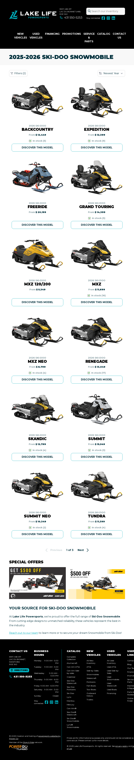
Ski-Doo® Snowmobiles (73, 719)
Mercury (70, 704)
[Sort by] (111, 73)
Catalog (103, 33)
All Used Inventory (111, 661)
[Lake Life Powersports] (32, 15)
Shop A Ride (28, 742)
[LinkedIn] (113, 18)
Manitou (70, 701)
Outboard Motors (91, 694)
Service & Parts (89, 37)
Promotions (71, 33)
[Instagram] (108, 18)
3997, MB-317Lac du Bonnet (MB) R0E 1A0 (70, 11)
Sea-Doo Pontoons (71, 688)
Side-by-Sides (93, 670)
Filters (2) (18, 73)
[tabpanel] (46, 678)
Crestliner (71, 677)
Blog (129, 664)
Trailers (90, 699)
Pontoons (91, 682)
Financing (52, 33)
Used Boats (112, 689)
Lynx (69, 697)
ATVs (89, 667)
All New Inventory (91, 661)
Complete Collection (71, 658)
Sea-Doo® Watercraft (72, 713)
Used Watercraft (112, 684)
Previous (53, 550)
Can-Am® (72, 708)
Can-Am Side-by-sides (73, 671)
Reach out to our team (23, 632)
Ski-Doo (70, 693)
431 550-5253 (71, 17)
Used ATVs (111, 667)
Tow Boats (91, 689)
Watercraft (91, 678)
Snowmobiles (93, 674)
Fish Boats (91, 686)
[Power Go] (35, 747)
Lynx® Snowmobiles (73, 726)
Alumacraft (72, 663)
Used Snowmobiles (113, 678)
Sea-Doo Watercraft (72, 682)
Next (84, 550)
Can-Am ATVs (73, 667)
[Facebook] (103, 18)
